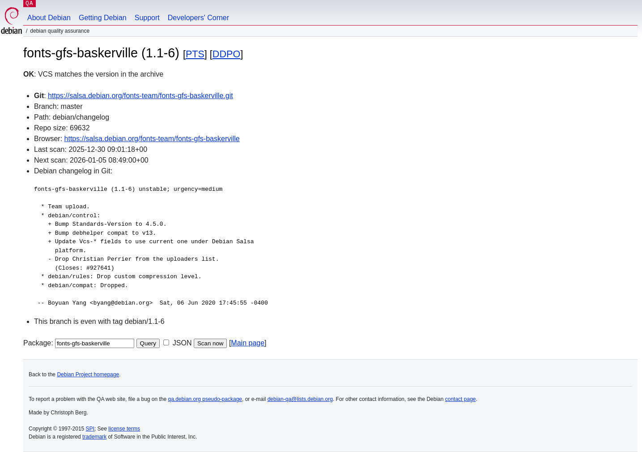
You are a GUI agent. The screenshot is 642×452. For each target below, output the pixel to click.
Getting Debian (103, 18)
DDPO (226, 54)
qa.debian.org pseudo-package (205, 399)
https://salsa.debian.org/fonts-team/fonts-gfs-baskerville (152, 138)
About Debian (49, 18)
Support (147, 18)
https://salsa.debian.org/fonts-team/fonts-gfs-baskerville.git (140, 95)
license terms (124, 429)
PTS (195, 54)
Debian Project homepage (88, 374)
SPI (90, 429)
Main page (247, 343)
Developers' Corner (198, 18)
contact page (460, 399)
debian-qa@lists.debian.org (300, 399)
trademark (94, 437)
